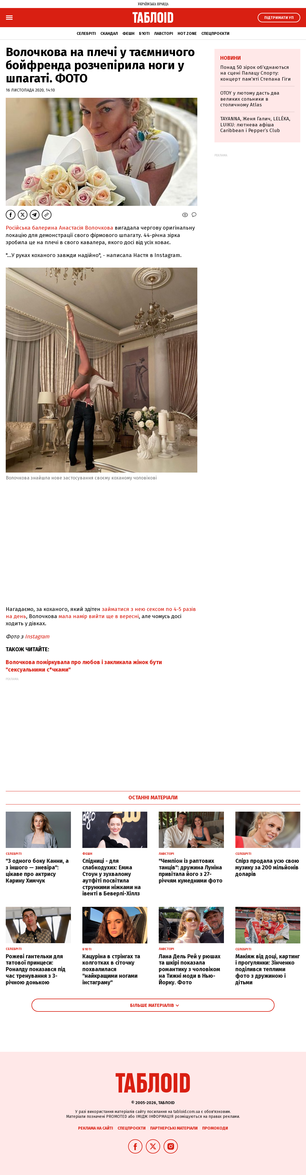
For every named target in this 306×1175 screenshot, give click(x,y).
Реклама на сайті (95, 1128)
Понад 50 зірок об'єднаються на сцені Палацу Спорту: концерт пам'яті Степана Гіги (255, 73)
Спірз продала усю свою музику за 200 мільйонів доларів (267, 867)
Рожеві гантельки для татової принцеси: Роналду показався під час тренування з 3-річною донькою (35, 969)
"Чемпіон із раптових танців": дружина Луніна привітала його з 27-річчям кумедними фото (190, 871)
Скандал (109, 33)
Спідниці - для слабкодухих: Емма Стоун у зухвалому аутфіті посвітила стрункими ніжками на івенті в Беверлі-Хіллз (111, 877)
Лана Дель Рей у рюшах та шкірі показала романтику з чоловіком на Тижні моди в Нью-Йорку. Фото (189, 969)
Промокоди (215, 1128)
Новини (230, 58)
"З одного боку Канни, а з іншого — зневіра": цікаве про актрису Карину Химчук (37, 871)
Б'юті (144, 33)
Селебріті (86, 33)
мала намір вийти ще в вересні (99, 616)
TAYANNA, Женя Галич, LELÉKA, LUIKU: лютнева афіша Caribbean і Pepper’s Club (255, 125)
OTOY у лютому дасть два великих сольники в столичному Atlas (249, 99)
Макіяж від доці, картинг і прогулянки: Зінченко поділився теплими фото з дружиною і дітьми (267, 969)
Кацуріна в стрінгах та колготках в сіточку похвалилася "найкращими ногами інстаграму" (111, 969)
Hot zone (187, 33)
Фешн (128, 33)
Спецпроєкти (215, 33)
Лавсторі (163, 33)
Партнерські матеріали (174, 1128)
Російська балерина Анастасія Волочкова (59, 227)
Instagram (37, 636)
